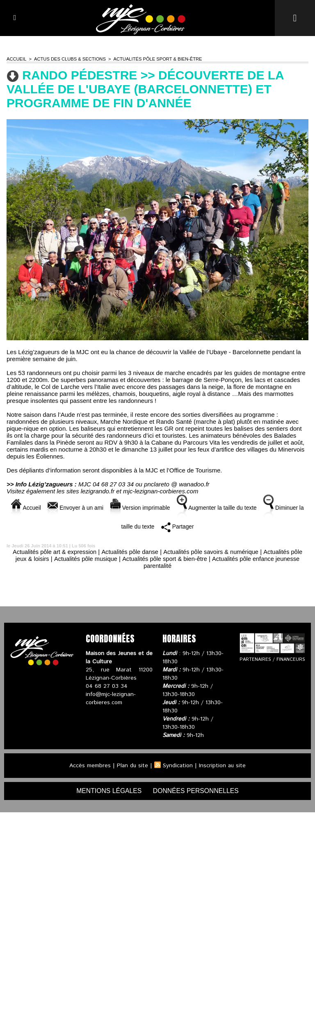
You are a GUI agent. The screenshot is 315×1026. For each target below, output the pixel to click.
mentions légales (108, 790)
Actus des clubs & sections (68, 58)
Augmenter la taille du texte (237, 507)
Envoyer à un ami (86, 507)
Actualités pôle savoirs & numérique (212, 551)
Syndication (178, 766)
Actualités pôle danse (129, 551)
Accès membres (89, 766)
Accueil (16, 58)
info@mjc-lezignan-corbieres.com (111, 698)
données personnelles (196, 790)
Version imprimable (155, 507)
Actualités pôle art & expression (52, 551)
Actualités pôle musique (83, 558)
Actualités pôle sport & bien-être (155, 58)
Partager (196, 526)
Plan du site (132, 766)
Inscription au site (223, 766)
